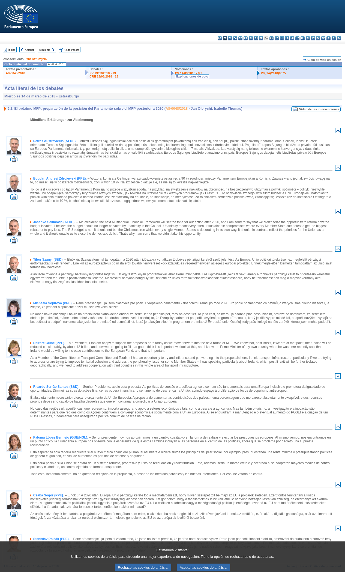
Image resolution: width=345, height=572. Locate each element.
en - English (256, 38)
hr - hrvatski (271, 38)
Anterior (29, 49)
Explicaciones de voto (192, 76)
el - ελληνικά (251, 38)
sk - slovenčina (323, 38)
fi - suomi (334, 38)
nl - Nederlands (303, 38)
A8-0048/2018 (15, 73)
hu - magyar (292, 38)
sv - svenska (339, 38)
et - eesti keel (246, 38)
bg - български (220, 38)
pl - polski (308, 38)
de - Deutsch (240, 38)
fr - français (261, 38)
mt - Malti (297, 38)
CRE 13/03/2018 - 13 (103, 76)
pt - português (313, 38)
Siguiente (44, 49)
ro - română (318, 38)
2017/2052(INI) (36, 59)
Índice (12, 49)
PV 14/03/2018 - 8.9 (188, 73)
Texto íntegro (71, 49)
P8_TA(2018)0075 (273, 73)
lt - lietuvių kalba (287, 38)
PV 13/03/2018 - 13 (102, 73)
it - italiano (277, 38)
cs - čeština (230, 38)
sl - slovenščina (328, 38)
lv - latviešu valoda (282, 38)
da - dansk (235, 38)
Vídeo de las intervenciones (319, 109)
